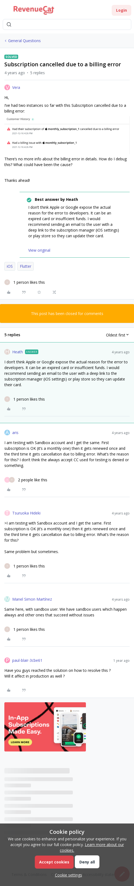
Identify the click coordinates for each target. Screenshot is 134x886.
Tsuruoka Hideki (26, 513)
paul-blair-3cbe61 (27, 660)
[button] (6, 11)
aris (15, 432)
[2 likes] (25, 480)
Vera (16, 87)
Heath (17, 351)
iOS (10, 266)
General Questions (24, 40)
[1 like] (24, 282)
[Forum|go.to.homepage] (34, 10)
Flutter (25, 266)
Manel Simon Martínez (32, 599)
